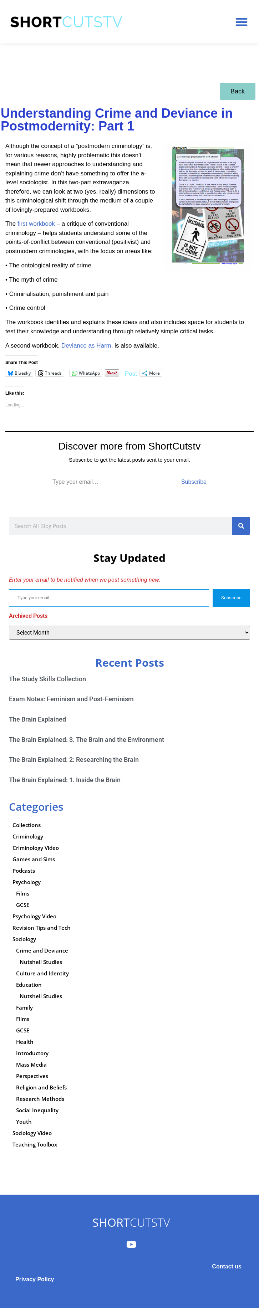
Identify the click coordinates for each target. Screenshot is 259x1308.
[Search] (241, 526)
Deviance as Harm (86, 345)
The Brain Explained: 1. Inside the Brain (65, 780)
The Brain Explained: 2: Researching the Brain (74, 759)
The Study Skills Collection (47, 679)
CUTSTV (131, 1222)
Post (131, 373)
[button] (241, 21)
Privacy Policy (34, 1279)
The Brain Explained (37, 719)
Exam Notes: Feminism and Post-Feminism (71, 699)
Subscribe (194, 482)
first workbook (37, 223)
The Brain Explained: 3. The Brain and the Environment (86, 739)
